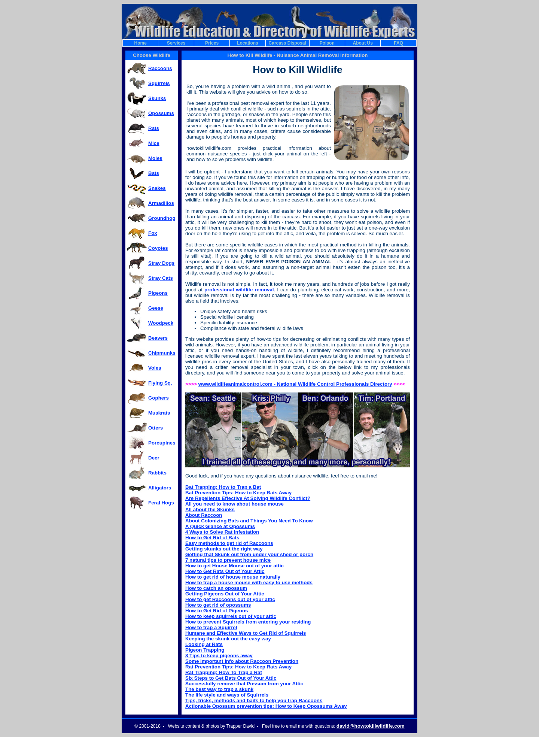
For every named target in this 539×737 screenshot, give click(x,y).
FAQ (398, 43)
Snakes (157, 188)
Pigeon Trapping (204, 650)
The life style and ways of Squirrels (226, 695)
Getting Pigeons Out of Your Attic (224, 594)
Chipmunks (162, 353)
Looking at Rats (204, 644)
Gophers (158, 398)
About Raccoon (203, 515)
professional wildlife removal (239, 289)
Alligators (159, 488)
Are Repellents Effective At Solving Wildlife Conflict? (247, 498)
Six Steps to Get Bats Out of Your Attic (230, 678)
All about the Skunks (210, 509)
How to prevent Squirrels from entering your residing (248, 622)
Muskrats (159, 413)
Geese (155, 308)
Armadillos (161, 203)
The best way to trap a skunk (219, 689)
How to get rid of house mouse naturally (232, 577)
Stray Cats (160, 278)
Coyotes (158, 248)
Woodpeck (160, 323)
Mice (153, 143)
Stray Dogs (161, 263)
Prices (212, 43)
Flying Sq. (160, 383)
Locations (247, 43)
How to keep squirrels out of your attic (230, 616)
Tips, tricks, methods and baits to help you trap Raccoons (253, 700)
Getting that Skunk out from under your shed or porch (249, 554)
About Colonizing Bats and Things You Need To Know (249, 521)
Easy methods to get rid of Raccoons (229, 543)
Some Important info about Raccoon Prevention (241, 661)
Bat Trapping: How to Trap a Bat (223, 487)
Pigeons (158, 293)
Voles (154, 368)
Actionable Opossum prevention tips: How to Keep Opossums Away (266, 706)
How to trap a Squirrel (211, 627)
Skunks (157, 98)
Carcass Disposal (287, 43)
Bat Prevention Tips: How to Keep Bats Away (238, 492)
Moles (155, 158)
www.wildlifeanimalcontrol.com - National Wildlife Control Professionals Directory (295, 384)
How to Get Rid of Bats (212, 537)
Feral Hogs (161, 503)
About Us (363, 43)
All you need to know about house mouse (234, 504)
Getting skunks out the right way (224, 549)
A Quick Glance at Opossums (220, 526)
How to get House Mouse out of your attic (234, 565)
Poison (327, 43)
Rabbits (157, 473)
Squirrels (159, 83)
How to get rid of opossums (218, 605)
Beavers (158, 338)
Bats (153, 173)
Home (140, 43)
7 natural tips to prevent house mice (228, 560)
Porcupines (162, 443)
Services (176, 43)
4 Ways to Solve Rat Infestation (222, 532)
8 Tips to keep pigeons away (219, 655)
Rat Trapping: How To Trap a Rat (223, 672)
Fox (152, 233)
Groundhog (162, 218)
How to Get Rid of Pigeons (216, 610)
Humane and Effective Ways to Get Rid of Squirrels (245, 633)
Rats (153, 128)
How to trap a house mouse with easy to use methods (249, 582)
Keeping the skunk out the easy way (228, 639)
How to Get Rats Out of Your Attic (225, 571)
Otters (155, 428)
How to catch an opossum (216, 588)
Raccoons (160, 68)
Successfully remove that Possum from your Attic (244, 683)
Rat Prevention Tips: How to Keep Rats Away (238, 667)
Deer (153, 458)
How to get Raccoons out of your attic (230, 599)
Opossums (161, 113)
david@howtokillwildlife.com (371, 726)
